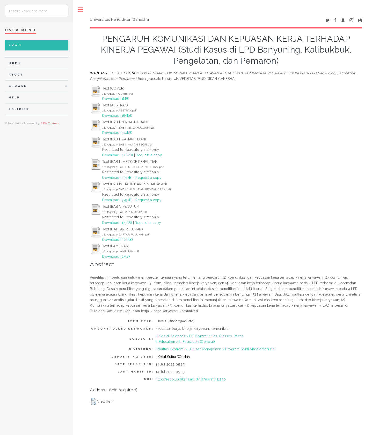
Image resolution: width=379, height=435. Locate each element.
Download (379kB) (117, 200)
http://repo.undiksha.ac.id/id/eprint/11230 (191, 379)
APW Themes (49, 123)
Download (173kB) (117, 223)
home (15, 63)
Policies (19, 109)
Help (14, 97)
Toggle (80, 9)
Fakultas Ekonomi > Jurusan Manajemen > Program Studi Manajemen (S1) (216, 349)
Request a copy (149, 155)
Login (15, 45)
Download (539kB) (117, 178)
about (16, 74)
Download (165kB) (117, 115)
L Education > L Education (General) (185, 342)
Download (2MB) (116, 256)
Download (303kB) (117, 240)
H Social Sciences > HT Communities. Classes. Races (200, 336)
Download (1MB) (115, 99)
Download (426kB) (117, 155)
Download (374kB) (117, 133)
